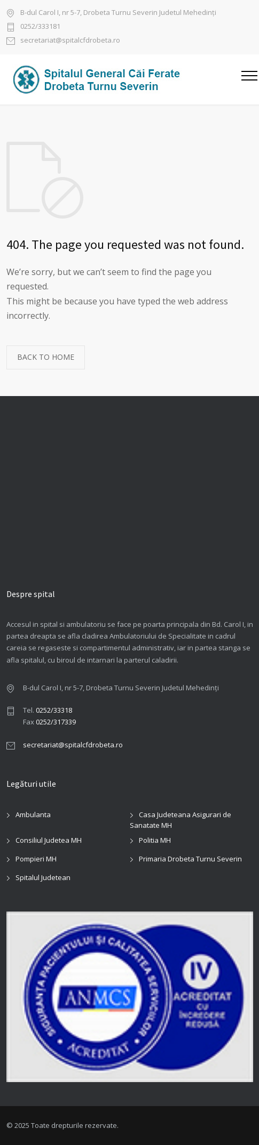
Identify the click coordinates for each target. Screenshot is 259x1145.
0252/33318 (54, 710)
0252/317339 (56, 722)
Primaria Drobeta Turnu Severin (190, 859)
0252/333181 (40, 27)
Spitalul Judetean (42, 877)
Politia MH (155, 840)
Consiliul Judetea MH (48, 840)
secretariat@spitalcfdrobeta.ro (70, 41)
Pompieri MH (36, 859)
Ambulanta (33, 814)
